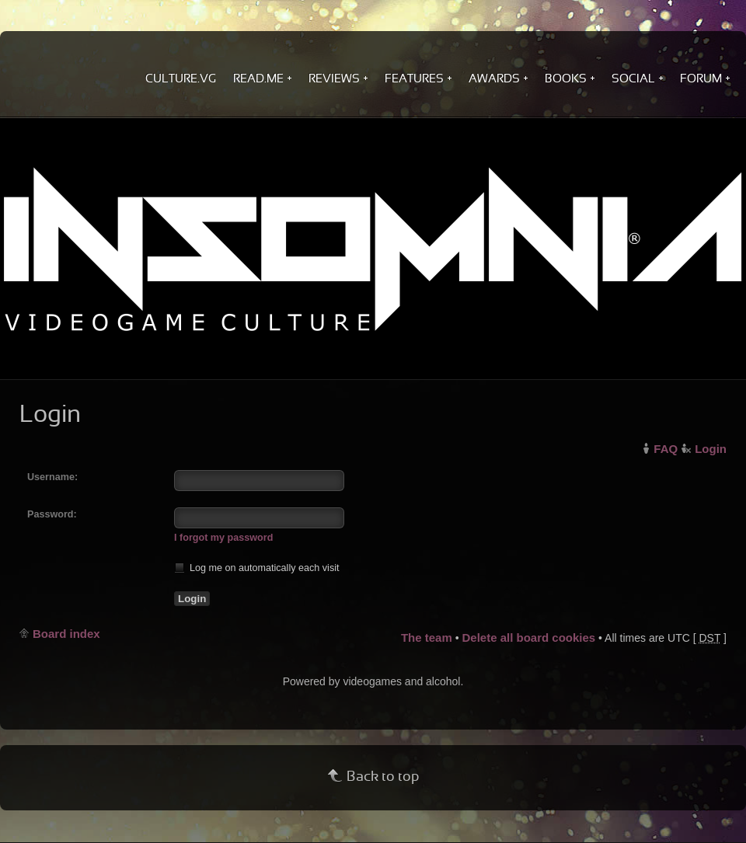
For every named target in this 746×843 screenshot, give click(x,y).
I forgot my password (223, 537)
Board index (66, 633)
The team (426, 637)
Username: (52, 477)
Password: (52, 514)
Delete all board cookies (528, 637)
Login (711, 448)
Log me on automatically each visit (257, 567)
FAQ (666, 448)
